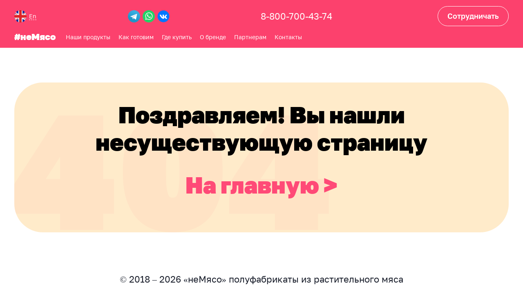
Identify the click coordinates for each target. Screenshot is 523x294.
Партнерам (250, 36)
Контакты (288, 36)
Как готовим (136, 36)
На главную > (261, 184)
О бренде (213, 36)
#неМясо (35, 37)
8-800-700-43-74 (296, 16)
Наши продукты (88, 36)
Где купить (177, 36)
